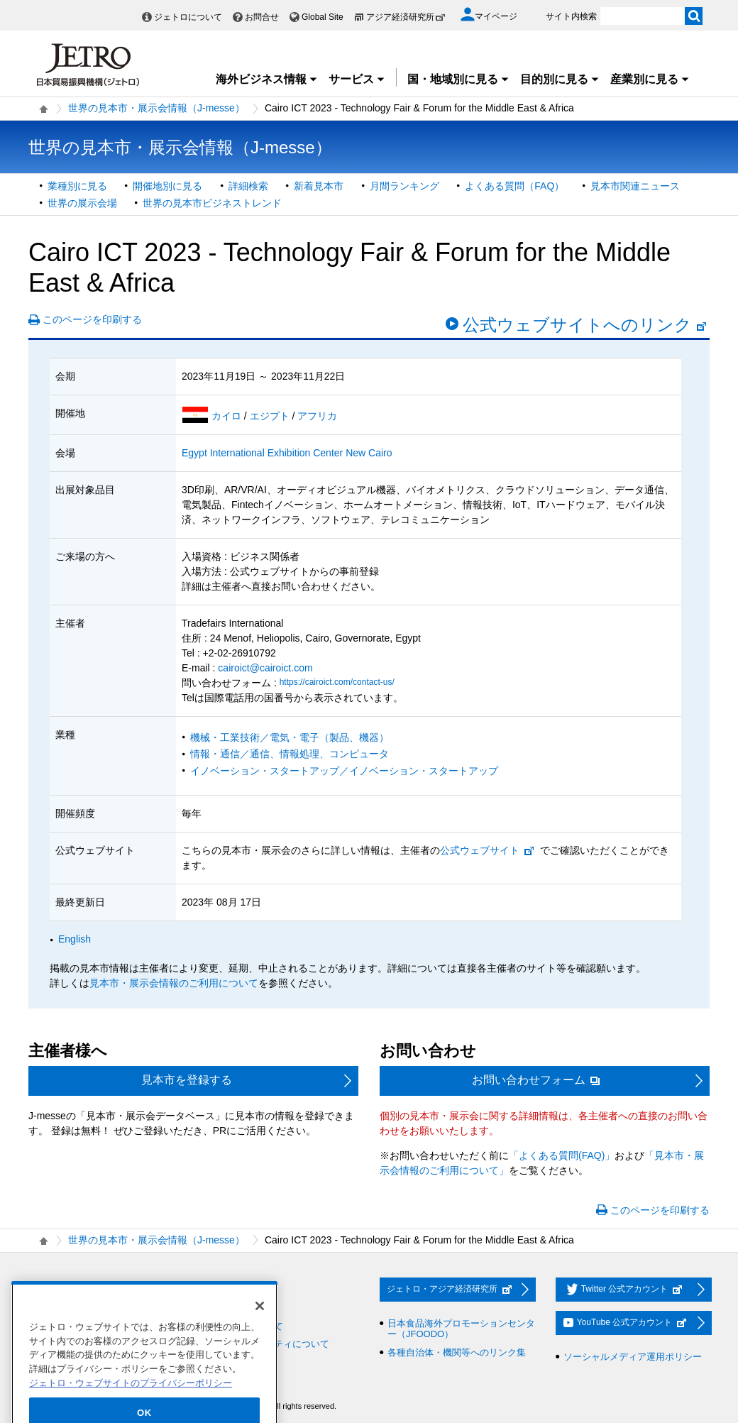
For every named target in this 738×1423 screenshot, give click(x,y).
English (74, 939)
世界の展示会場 (82, 203)
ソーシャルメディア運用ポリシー (632, 1356)
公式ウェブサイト (487, 850)
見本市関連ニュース (635, 186)
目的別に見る (560, 79)
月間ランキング (404, 186)
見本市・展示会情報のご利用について (173, 983)
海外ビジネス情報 (267, 79)
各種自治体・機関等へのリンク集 (456, 1352)
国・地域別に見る (458, 79)
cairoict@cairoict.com (265, 668)
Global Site (322, 17)
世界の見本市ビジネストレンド (212, 203)
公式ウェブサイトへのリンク (585, 324)
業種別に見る (77, 186)
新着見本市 (318, 186)
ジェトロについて (188, 17)
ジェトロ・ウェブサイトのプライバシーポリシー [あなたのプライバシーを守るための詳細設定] (130, 1400)
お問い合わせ (218, 1290)
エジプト (271, 416)
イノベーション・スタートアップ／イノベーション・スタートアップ (344, 770)
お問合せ (262, 17)
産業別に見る (650, 79)
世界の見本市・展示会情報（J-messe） (156, 108)
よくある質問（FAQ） (514, 186)
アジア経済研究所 (406, 17)
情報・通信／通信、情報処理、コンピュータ (289, 753)
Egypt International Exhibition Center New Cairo (287, 452)
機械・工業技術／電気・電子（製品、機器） (289, 737)
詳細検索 (248, 186)
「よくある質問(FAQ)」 (562, 1155)
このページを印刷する (92, 319)
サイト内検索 (571, 16)
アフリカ (317, 416)
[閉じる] (259, 1323)
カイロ (227, 416)
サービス (357, 79)
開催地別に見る (167, 186)
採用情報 (54, 1290)
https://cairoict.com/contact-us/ (337, 682)
